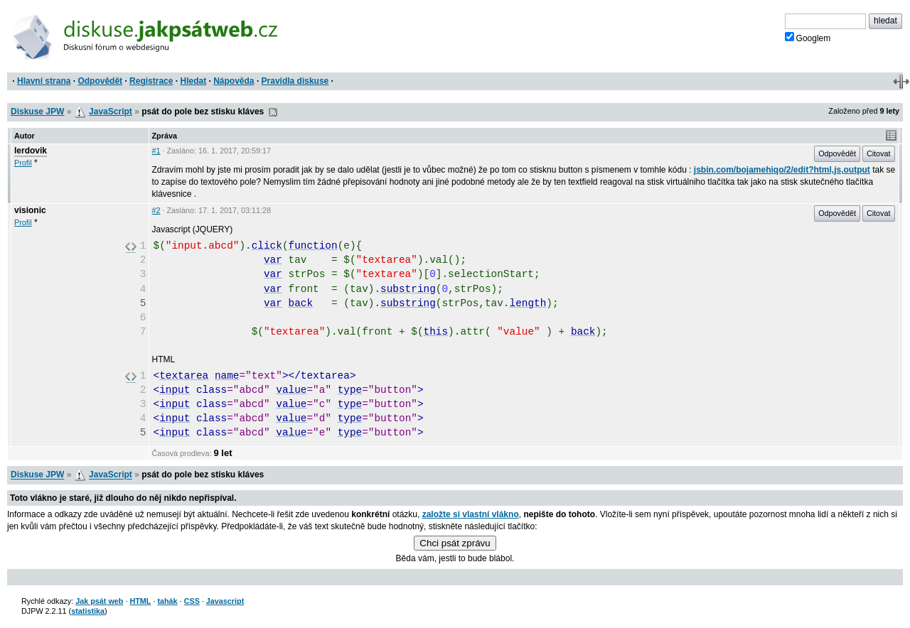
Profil (23, 162)
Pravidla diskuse (295, 81)
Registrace (151, 81)
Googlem (808, 37)
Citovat (879, 153)
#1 (156, 150)
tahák (167, 601)
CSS (192, 601)
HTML (140, 601)
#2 (156, 210)
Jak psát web (99, 601)
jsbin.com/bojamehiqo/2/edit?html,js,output (782, 170)
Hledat (193, 81)
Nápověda (233, 81)
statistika (88, 611)
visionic (30, 210)
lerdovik (30, 151)
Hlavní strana (43, 81)
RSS (273, 112)
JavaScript (110, 112)
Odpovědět (99, 81)
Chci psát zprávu (454, 543)
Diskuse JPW (37, 112)
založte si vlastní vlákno (470, 514)
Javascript (225, 601)
